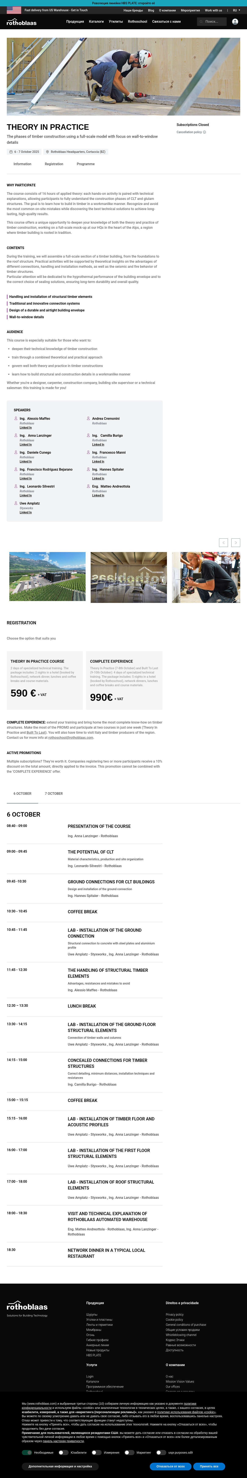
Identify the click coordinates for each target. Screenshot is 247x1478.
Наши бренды (133, 10)
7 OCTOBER (54, 794)
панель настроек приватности (63, 1441)
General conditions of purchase (186, 1324)
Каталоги (92, 1381)
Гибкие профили (97, 1340)
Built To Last (35, 733)
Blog (151, 10)
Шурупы (91, 1314)
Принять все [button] (209, 1466)
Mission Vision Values (180, 1381)
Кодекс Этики (175, 1340)
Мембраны (93, 1330)
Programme (86, 164)
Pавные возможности (181, 1345)
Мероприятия (190, 10)
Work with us (213, 10)
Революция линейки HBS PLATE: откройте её (123, 3)
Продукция (75, 22)
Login (89, 1376)
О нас (169, 1376)
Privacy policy (175, 1314)
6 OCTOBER (22, 794)
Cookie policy (174, 1319)
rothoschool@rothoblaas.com (70, 738)
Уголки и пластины (99, 1319)
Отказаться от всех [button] (171, 1466)
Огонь (90, 1335)
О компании (167, 10)
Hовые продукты (97, 1350)
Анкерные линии (97, 1345)
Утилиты (116, 22)
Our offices (173, 1386)
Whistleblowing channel (181, 1335)
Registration (54, 164)
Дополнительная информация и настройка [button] (60, 1466)
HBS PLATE (93, 1355)
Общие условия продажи (183, 1330)
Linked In (26, 427)
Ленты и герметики (99, 1324)
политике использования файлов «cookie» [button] (186, 1412)
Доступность (175, 1350)
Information (22, 164)
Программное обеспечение (105, 1386)
